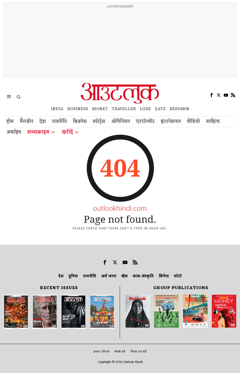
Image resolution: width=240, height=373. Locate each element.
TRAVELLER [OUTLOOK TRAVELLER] (124, 109)
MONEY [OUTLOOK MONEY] (100, 109)
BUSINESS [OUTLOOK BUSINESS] (77, 109)
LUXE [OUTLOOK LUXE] (145, 109)
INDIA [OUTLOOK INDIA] (57, 109)
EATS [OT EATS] (160, 109)
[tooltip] (211, 95)
